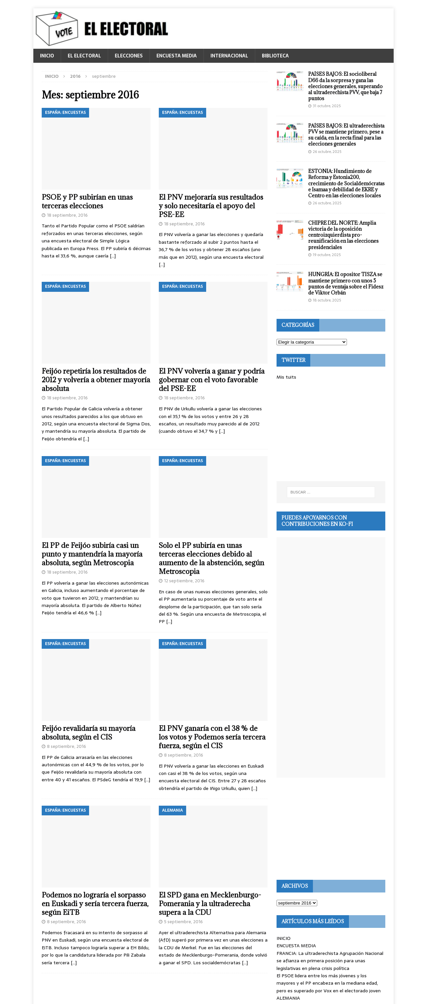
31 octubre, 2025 (327, 106)
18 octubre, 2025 (327, 300)
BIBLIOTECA (275, 55)
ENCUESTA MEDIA (176, 55)
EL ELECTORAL (84, 55)
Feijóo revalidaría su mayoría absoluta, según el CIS (88, 733)
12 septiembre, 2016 (184, 580)
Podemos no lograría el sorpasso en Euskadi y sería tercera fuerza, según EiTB (95, 903)
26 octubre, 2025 (327, 152)
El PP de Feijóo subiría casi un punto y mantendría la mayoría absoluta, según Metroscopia (92, 554)
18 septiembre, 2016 (67, 215)
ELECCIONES (129, 55)
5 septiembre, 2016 (183, 921)
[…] (113, 255)
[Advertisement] (331, 431)
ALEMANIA (288, 998)
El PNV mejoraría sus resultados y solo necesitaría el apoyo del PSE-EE (211, 206)
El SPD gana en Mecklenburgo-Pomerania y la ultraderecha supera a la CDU (210, 903)
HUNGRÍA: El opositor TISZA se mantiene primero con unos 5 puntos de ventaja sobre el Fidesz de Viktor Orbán (345, 283)
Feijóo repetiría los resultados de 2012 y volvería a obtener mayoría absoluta (96, 380)
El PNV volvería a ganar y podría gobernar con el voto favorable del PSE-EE (212, 380)
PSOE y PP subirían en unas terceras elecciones (87, 201)
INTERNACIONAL (229, 55)
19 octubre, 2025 (327, 255)
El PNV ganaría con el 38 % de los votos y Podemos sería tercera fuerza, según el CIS (212, 737)
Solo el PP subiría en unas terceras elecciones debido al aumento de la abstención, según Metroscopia (211, 558)
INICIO (47, 55)
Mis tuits (286, 377)
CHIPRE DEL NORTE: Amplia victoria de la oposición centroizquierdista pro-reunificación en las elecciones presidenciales (343, 235)
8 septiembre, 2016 (66, 746)
